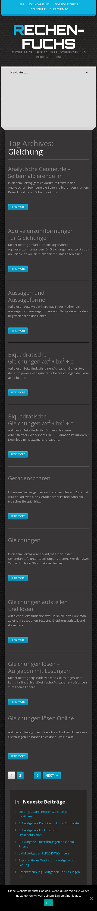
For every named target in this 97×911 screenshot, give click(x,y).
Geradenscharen (29, 478)
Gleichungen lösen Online (41, 718)
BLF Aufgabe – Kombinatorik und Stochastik (49, 823)
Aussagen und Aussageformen (28, 296)
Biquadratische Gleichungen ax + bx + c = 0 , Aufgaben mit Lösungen (42, 361)
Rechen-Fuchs (48, 36)
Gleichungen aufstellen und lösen (38, 605)
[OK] (91, 898)
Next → (51, 775)
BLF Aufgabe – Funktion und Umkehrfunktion (38, 832)
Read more (18, 207)
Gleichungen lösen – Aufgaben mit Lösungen (39, 667)
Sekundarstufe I (39, 4)
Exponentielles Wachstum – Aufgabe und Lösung (47, 862)
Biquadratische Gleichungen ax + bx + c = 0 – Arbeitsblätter (42, 423)
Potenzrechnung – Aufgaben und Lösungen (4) (49, 874)
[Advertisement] (48, 103)
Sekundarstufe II (66, 4)
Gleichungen (24, 540)
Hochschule (37, 9)
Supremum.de (59, 9)
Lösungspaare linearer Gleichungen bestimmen (44, 814)
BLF (21, 4)
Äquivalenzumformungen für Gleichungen (41, 234)
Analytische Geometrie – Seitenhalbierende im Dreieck (39, 176)
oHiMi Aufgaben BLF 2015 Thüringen (44, 853)
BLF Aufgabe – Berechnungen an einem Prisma (46, 844)
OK (48, 903)
